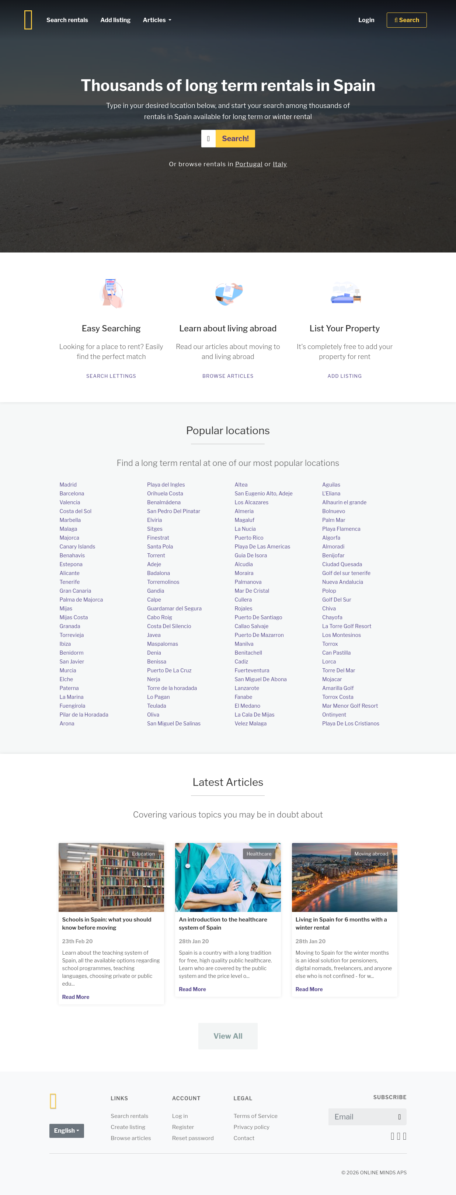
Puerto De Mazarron (259, 635)
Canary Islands (77, 546)
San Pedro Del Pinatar (174, 511)
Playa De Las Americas (262, 546)
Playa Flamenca (341, 529)
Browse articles (228, 376)
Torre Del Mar (338, 670)
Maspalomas (162, 644)
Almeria (244, 511)
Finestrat (158, 537)
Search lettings (111, 376)
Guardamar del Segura (174, 608)
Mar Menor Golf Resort (350, 706)
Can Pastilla (336, 652)
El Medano (248, 706)
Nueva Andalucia (342, 582)
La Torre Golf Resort (347, 626)
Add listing (344, 376)
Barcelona (72, 493)
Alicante (70, 573)
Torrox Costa (338, 697)
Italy (280, 164)
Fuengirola (73, 706)
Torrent (156, 555)
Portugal (249, 164)
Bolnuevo (333, 511)
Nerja (153, 679)
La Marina (72, 697)
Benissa (156, 661)
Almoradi (333, 546)
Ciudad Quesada (342, 564)
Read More (76, 997)
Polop (329, 591)
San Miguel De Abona (261, 679)
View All (228, 1036)
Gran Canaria (75, 591)
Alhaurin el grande (344, 502)
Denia (154, 652)
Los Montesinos (341, 635)
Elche (66, 679)
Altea (241, 484)
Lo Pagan (158, 697)
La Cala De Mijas (255, 714)
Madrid (68, 484)
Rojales (244, 608)
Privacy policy (251, 1127)
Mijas (66, 608)
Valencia (70, 502)
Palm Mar (333, 520)
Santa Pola (160, 546)
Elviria (154, 520)
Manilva (244, 644)
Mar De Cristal (252, 591)
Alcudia (244, 564)
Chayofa (332, 617)
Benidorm (72, 652)
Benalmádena (164, 502)
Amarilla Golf (338, 688)
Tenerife (70, 582)
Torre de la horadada (172, 688)
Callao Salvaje (252, 626)
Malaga (68, 529)
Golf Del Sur (336, 599)
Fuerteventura (252, 670)
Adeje (154, 564)
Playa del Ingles (166, 484)
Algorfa (331, 537)
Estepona (71, 564)
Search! (235, 138)
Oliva (153, 714)
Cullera (243, 599)
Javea (154, 635)
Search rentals (67, 20)
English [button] (64, 1130)
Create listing (128, 1127)
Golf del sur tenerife (346, 573)
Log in (180, 1116)
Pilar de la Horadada (84, 714)
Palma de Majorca (81, 599)
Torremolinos (163, 582)
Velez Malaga (251, 723)
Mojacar (332, 679)
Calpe (154, 599)
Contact (243, 1138)
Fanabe (244, 697)
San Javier (72, 661)
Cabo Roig (159, 617)
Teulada (156, 706)
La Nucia (245, 529)
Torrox (330, 644)
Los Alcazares (252, 502)
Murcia (68, 670)
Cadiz (241, 661)
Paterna (69, 688)
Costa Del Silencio (169, 626)
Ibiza (65, 644)
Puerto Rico (249, 537)
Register (183, 1127)
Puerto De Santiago (258, 617)
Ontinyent (334, 714)
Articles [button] (155, 20)
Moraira (244, 573)
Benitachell (248, 652)
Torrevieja (72, 635)
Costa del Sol (76, 511)
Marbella (70, 520)
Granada (70, 626)
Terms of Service (255, 1116)
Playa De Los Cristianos (350, 723)
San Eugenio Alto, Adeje (264, 493)
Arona (67, 723)
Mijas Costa (74, 617)
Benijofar (333, 555)
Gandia (155, 591)
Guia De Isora (251, 555)
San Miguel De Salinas (174, 723)
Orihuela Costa (165, 493)
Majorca (70, 537)
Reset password (193, 1138)
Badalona (158, 573)
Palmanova (248, 582)
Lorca (329, 661)
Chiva (329, 608)
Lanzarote (247, 688)
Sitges (155, 529)
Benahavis (72, 555)
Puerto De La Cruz (169, 670)
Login (366, 20)
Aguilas (331, 484)
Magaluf (245, 520)
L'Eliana (331, 493)
